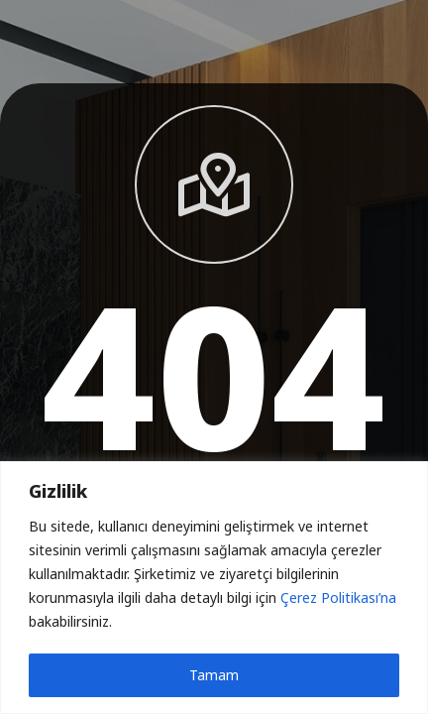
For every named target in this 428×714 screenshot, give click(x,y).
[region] (214, 587)
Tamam (214, 674)
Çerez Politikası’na (338, 597)
